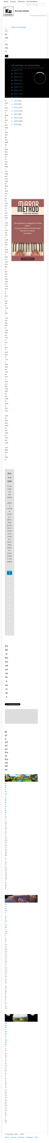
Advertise (21, 1)
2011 (16, 73)
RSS (36, 1137)
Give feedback (32, 1)
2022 (16, 111)
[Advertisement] (27, 45)
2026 (16, 124)
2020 (16, 104)
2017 (16, 94)
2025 (16, 121)
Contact (13, 1)
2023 (16, 114)
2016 (16, 90)
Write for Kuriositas (18, 27)
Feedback (29, 1137)
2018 (16, 97)
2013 (16, 80)
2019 (16, 101)
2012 (16, 77)
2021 (16, 107)
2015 (16, 87)
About (6, 1)
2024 (16, 118)
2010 (16, 70)
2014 (16, 84)
